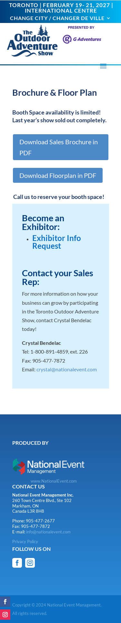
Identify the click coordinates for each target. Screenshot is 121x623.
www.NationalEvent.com (54, 481)
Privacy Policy (25, 541)
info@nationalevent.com (48, 531)
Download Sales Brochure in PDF (58, 147)
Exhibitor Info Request (56, 241)
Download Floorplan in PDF (57, 175)
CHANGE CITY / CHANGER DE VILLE (57, 18)
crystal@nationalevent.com (66, 369)
